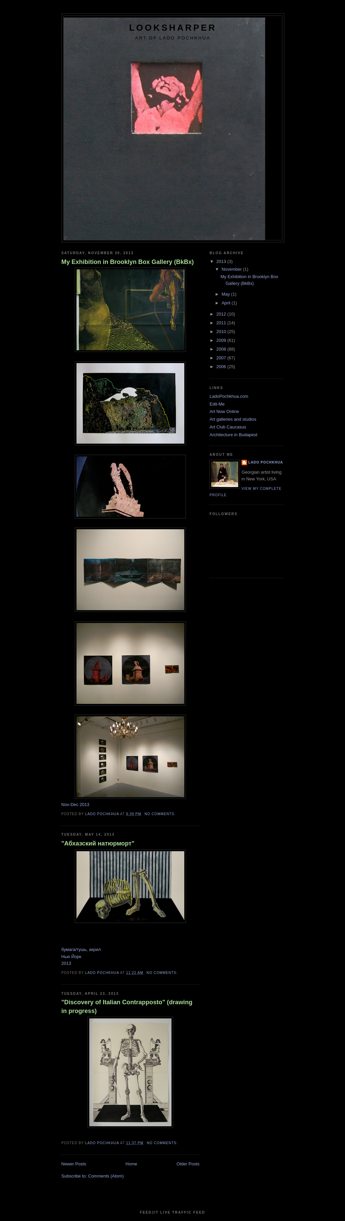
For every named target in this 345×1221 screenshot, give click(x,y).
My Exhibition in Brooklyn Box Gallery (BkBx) (127, 262)
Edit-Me (217, 404)
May (226, 294)
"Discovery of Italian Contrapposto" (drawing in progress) (126, 1006)
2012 (221, 314)
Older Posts (188, 1163)
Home (131, 1163)
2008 (221, 349)
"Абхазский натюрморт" (97, 843)
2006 (221, 366)
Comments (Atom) (106, 1176)
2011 (221, 322)
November (232, 269)
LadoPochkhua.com (229, 396)
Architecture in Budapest (233, 434)
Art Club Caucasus (228, 426)
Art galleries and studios (233, 419)
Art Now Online (224, 411)
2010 (221, 331)
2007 (221, 357)
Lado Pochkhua (265, 462)
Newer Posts (73, 1163)
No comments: (161, 814)
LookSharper (172, 28)
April (227, 302)
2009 (221, 340)
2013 (221, 261)
